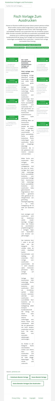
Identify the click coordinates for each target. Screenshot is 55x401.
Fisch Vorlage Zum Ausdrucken (27, 18)
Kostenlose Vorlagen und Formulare (19, 2)
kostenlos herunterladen (12, 59)
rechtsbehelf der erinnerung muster (37, 47)
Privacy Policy (16, 398)
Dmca (25, 398)
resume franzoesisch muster (15, 47)
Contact (40, 398)
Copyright (32, 398)
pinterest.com (16, 372)
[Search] (18, 5)
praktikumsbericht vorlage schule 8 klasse (27, 45)
